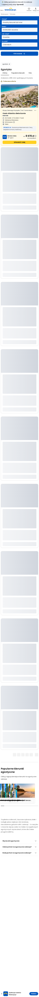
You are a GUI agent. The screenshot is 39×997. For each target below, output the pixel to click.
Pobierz (33, 994)
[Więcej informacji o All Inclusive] (14, 122)
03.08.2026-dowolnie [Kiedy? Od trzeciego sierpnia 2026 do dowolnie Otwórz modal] (10, 30)
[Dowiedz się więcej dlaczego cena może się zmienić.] (35, 136)
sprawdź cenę (19, 142)
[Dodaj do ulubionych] (35, 87)
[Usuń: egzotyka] (6, 64)
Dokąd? (4, 19)
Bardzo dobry (12, 136)
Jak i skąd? (5, 34)
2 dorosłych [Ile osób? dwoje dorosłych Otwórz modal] (7, 45)
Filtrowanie (19, 53)
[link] (10, 9)
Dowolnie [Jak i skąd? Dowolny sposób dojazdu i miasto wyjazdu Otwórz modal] (6, 37)
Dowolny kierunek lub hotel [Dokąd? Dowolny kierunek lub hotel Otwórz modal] (12, 22)
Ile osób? (5, 41)
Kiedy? (4, 26)
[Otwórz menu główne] (2, 9)
